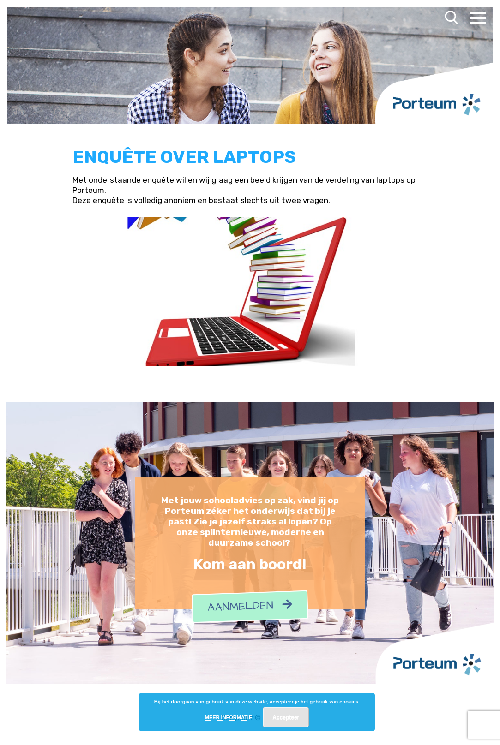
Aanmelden (249, 606)
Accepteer (285, 717)
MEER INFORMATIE (228, 717)
